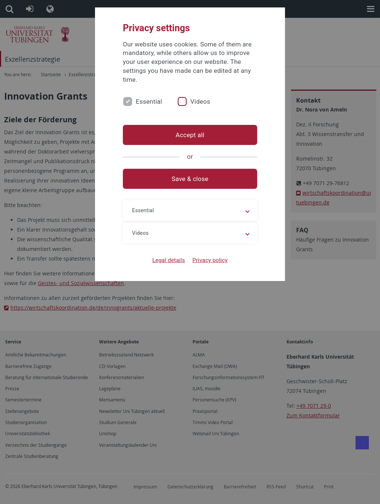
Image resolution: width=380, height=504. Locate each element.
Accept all (190, 135)
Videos (200, 101)
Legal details (169, 260)
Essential (149, 101)
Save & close (190, 178)
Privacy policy (209, 260)
